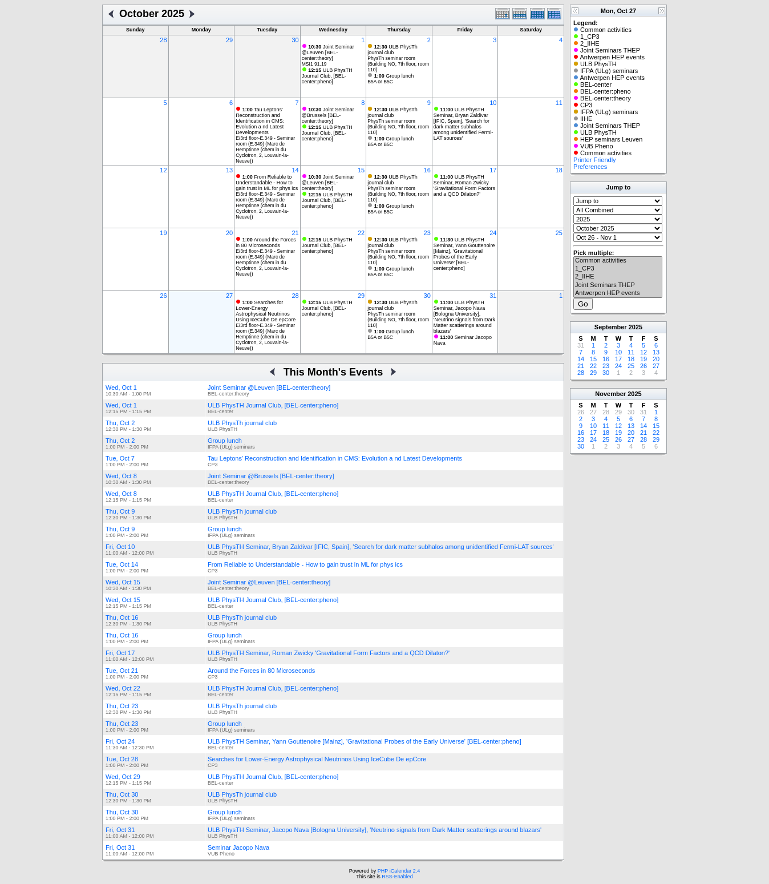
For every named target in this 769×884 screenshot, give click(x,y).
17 (492, 170)
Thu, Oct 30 (122, 794)
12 (163, 170)
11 (559, 102)
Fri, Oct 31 (120, 829)
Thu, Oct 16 (122, 617)
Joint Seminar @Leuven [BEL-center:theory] (328, 52)
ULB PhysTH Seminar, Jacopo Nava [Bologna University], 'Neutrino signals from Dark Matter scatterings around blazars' (464, 317)
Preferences (590, 166)
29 (229, 40)
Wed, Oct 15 (123, 582)
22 (361, 232)
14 (295, 170)
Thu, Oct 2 (120, 422)
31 (492, 295)
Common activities (618, 261)
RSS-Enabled (397, 876)
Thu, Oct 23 (122, 706)
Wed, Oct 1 (121, 387)
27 (229, 295)
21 (295, 232)
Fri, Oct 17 (120, 652)
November (610, 393)
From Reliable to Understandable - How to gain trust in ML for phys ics (267, 182)
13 (229, 170)
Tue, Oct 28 (122, 759)
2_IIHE (618, 277)
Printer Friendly (594, 159)
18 (559, 170)
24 (492, 232)
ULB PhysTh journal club (392, 49)
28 (163, 40)
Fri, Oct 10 (120, 546)
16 (427, 170)
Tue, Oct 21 (122, 670)
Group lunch (394, 76)
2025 (635, 327)
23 (427, 232)
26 (163, 295)
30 (295, 40)
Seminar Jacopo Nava (238, 847)
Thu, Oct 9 (120, 511)
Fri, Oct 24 (120, 741)
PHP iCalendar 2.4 (399, 871)
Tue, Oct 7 (120, 458)
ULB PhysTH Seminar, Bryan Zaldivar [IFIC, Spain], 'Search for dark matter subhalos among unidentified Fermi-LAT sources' (463, 124)
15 (361, 170)
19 (163, 232)
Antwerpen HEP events (618, 293)
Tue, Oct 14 (122, 564)
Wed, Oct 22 (123, 688)
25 (559, 232)
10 (492, 102)
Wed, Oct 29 (123, 776)
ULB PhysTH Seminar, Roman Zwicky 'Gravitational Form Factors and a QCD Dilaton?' (464, 185)
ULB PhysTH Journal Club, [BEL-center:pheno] (327, 75)
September (610, 327)
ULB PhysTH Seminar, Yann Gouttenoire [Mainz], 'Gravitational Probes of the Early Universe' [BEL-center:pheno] (464, 254)
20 (229, 232)
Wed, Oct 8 (121, 476)
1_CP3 (618, 269)
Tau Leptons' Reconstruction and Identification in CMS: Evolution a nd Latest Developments (260, 121)
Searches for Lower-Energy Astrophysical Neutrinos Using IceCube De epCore (266, 311)
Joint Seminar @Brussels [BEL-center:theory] (328, 115)
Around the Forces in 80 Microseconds (266, 242)
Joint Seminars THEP (618, 285)
